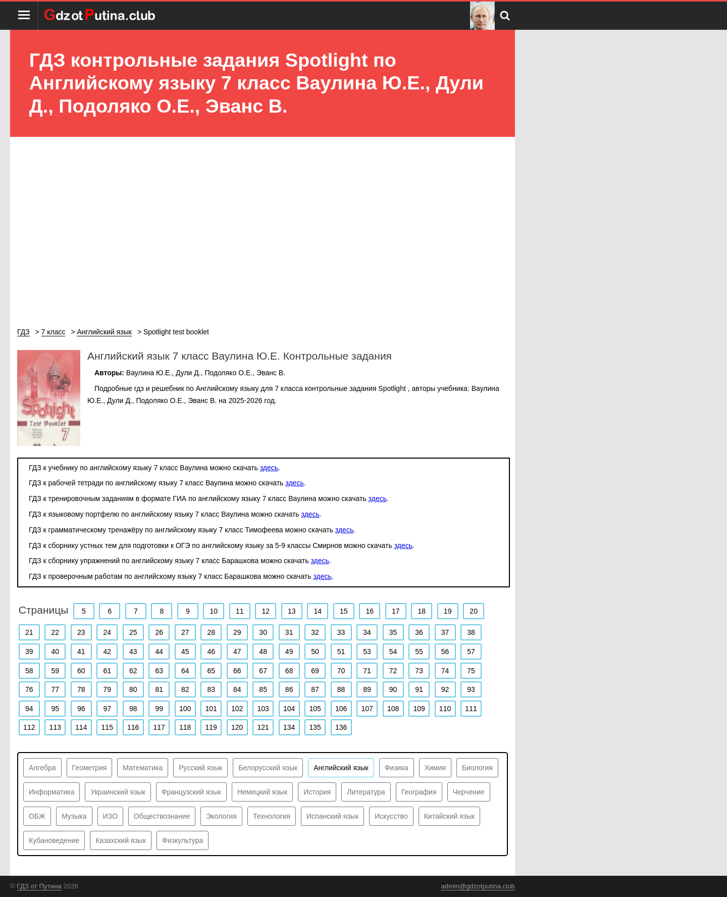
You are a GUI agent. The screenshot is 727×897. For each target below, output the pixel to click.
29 (237, 632)
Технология (271, 816)
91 (419, 689)
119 (211, 727)
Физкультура (182, 840)
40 (55, 651)
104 (289, 709)
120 (237, 727)
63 (159, 671)
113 (55, 727)
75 (471, 671)
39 (29, 651)
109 (419, 709)
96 (81, 709)
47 (237, 651)
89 (367, 689)
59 (55, 671)
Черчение (469, 792)
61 (107, 671)
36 (419, 632)
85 (263, 689)
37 (445, 632)
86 (289, 689)
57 (471, 651)
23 (81, 632)
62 (133, 671)
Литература (366, 792)
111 (471, 709)
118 (185, 727)
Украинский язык (117, 792)
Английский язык (341, 768)
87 (315, 689)
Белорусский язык (267, 768)
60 (81, 671)
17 (396, 611)
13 (292, 611)
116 (133, 727)
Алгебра (42, 768)
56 (445, 651)
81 (159, 689)
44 (159, 651)
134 (289, 727)
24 (107, 632)
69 (315, 671)
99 (159, 709)
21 (29, 632)
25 (133, 632)
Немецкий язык (262, 792)
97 (107, 709)
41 (81, 651)
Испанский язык (332, 816)
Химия (435, 768)
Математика (143, 768)
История (317, 792)
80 (133, 689)
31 (289, 632)
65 (211, 671)
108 (393, 709)
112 (29, 727)
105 (315, 709)
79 (107, 689)
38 (471, 632)
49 (289, 651)
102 (237, 709)
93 (471, 689)
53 (367, 651)
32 (315, 632)
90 (393, 689)
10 (214, 611)
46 (211, 651)
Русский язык (200, 768)
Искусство (391, 816)
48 (263, 651)
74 (445, 671)
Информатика (51, 792)
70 (341, 671)
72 (393, 671)
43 (133, 651)
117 (159, 727)
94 (29, 709)
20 (474, 611)
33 (341, 632)
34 (367, 632)
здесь (269, 468)
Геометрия (89, 768)
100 (185, 709)
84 (237, 689)
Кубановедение (54, 840)
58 (29, 671)
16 (370, 611)
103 (263, 709)
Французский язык (191, 792)
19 (448, 611)
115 (107, 727)
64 (185, 671)
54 (393, 651)
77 (55, 689)
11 (240, 611)
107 (367, 709)
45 (185, 651)
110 (445, 709)
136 (341, 727)
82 (185, 689)
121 (263, 727)
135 (315, 727)
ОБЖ (37, 816)
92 (445, 689)
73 (419, 671)
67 (263, 671)
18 (422, 611)
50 (315, 651)
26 (159, 632)
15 (344, 611)
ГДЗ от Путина (39, 886)
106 (341, 709)
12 (266, 611)
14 (318, 611)
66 (237, 671)
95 (55, 709)
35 (393, 632)
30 (263, 632)
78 (81, 689)
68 (289, 671)
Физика (396, 768)
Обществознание (162, 816)
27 (185, 632)
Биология (477, 768)
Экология (221, 816)
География (419, 792)
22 (55, 632)
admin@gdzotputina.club (478, 886)
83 (211, 689)
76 (29, 689)
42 (107, 651)
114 (81, 727)
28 (211, 632)
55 (419, 651)
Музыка (74, 816)
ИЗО (110, 816)
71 (367, 671)
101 (211, 709)
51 (341, 651)
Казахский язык (120, 840)
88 (341, 689)
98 (133, 709)
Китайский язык (449, 816)
